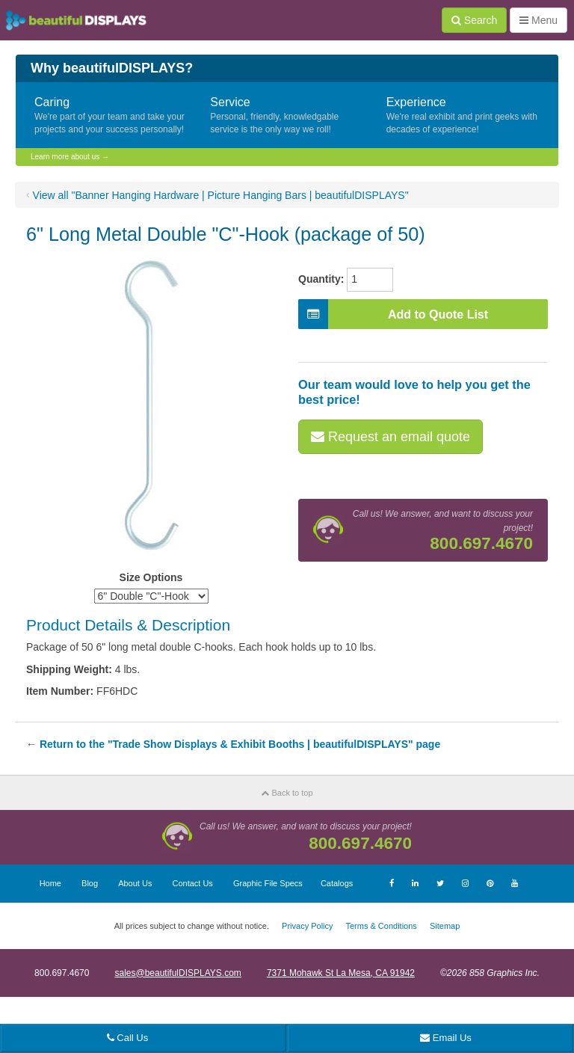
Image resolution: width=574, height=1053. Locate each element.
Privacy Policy (307, 925)
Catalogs (337, 883)
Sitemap (445, 925)
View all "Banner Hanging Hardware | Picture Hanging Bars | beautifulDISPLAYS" (221, 195)
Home (50, 883)
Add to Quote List (393, 314)
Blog (89, 883)
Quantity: (321, 279)
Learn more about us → (70, 157)
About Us (135, 883)
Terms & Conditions (380, 925)
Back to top (286, 792)
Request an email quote (390, 436)
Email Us (446, 1037)
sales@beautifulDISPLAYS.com (177, 973)
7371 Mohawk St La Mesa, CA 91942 (341, 973)
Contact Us (192, 883)
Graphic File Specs (268, 883)
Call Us (128, 1037)
